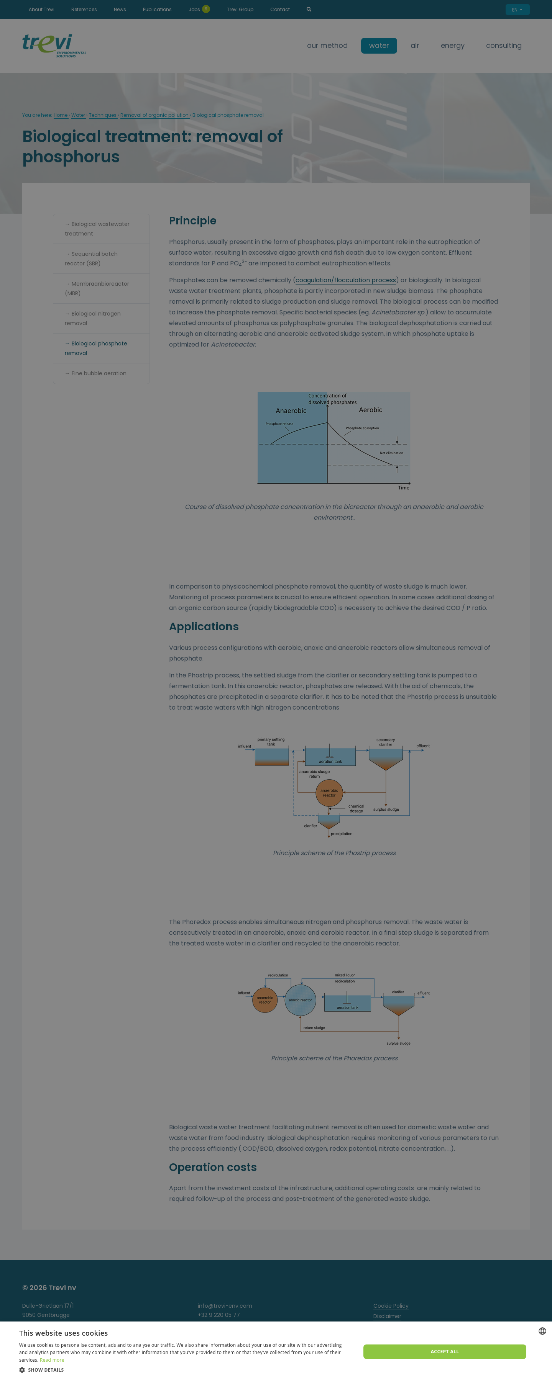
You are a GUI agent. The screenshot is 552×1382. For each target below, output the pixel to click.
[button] (185, 1370)
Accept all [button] (445, 1351)
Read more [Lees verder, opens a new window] (52, 1360)
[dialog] (276, 1351)
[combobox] (542, 1331)
